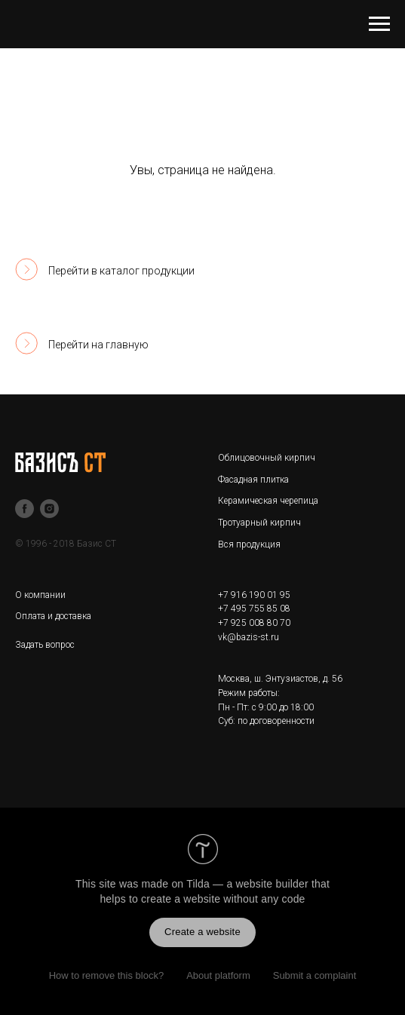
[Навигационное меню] (379, 24)
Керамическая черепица (268, 500)
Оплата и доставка (53, 616)
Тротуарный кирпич (259, 522)
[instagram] (49, 508)
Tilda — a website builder (247, 884)
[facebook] (24, 508)
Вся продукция (249, 544)
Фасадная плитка (253, 479)
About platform (218, 975)
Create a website (202, 931)
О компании (40, 595)
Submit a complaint (315, 975)
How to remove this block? (106, 975)
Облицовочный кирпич (266, 457)
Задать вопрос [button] (45, 644)
